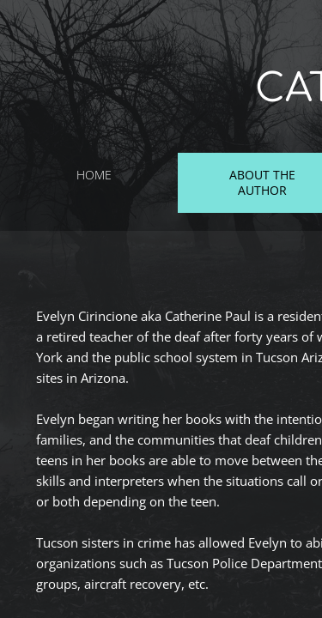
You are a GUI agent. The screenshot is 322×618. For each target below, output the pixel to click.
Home (94, 175)
